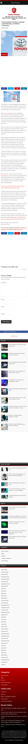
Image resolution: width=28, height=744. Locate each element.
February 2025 (4, 572)
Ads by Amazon (24, 269)
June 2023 (3, 619)
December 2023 (5, 605)
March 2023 (4, 626)
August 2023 (4, 614)
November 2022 (5, 636)
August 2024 (4, 586)
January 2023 (4, 631)
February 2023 (4, 629)
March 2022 (4, 655)
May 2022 (3, 650)
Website (3, 314)
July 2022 (3, 645)
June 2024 (3, 591)
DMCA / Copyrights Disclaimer (8, 696)
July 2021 (3, 664)
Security (4, 54)
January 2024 (4, 603)
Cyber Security (4, 551)
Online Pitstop (15, 3)
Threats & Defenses (6, 558)
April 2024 (3, 595)
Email (2, 306)
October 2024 (4, 581)
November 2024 (5, 579)
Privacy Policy (4, 699)
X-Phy (4, 156)
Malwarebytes (4, 175)
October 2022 (4, 638)
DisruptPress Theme (19, 740)
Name (3, 299)
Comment (4, 282)
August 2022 (4, 643)
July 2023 (3, 617)
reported (9, 113)
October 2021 (4, 657)
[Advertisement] (14, 71)
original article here (18, 229)
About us (3, 694)
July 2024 (3, 588)
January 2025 (4, 574)
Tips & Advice (4, 560)
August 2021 (4, 662)
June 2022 (3, 648)
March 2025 (4, 569)
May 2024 (3, 593)
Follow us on (10, 331)
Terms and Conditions (6, 701)
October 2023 (4, 610)
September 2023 (5, 612)
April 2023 (3, 624)
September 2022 (5, 641)
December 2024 (5, 577)
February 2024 (4, 600)
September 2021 (5, 659)
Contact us (3, 692)
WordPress (11, 740)
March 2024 (4, 598)
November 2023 (5, 607)
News (2, 553)
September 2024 (5, 584)
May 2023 (3, 622)
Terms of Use (16, 737)
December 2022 (5, 633)
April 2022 (3, 652)
